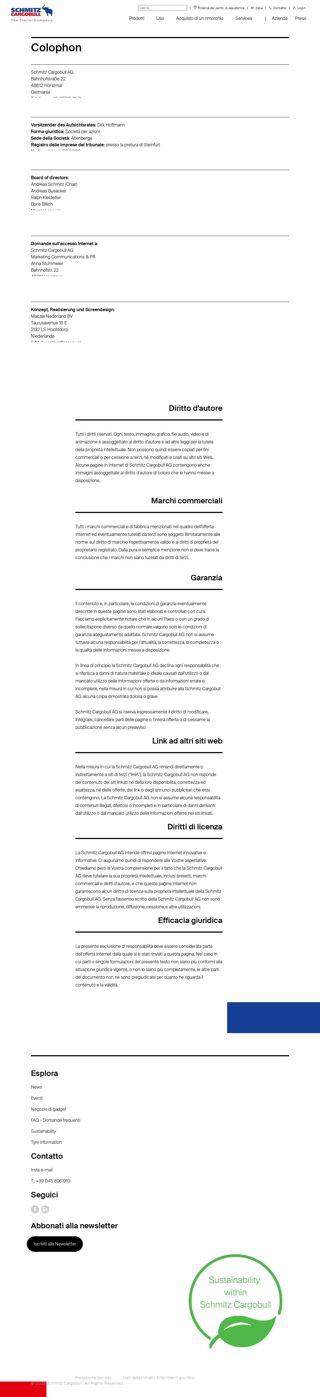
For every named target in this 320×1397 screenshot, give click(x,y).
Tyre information (46, 1142)
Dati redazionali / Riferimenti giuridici (159, 1377)
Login (301, 8)
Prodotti (136, 18)
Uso (160, 18)
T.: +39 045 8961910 (50, 1181)
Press (300, 18)
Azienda (279, 18)
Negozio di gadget (48, 1109)
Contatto (279, 8)
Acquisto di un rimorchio (199, 18)
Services (243, 18)
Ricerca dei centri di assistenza (221, 8)
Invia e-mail (42, 1170)
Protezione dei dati (93, 1377)
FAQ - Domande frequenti (55, 1120)
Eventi (37, 1098)
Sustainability (43, 1131)
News (36, 1087)
